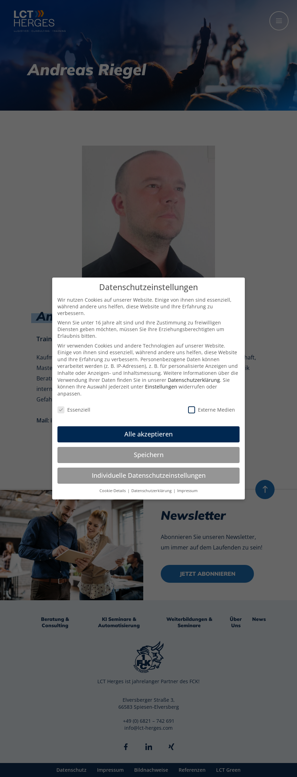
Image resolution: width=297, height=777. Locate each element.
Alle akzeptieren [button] (148, 434)
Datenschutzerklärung (194, 380)
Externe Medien (211, 409)
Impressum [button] (187, 490)
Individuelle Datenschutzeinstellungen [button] (149, 475)
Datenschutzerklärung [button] (152, 490)
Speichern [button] (149, 454)
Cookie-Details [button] (113, 490)
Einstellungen (161, 386)
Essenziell (73, 409)
